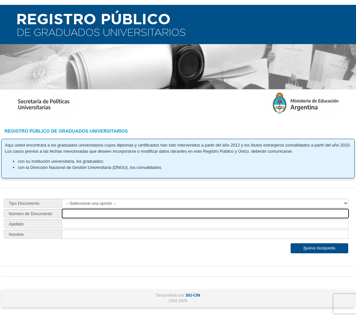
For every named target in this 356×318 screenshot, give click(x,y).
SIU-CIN (193, 295)
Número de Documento (30, 213)
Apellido (16, 224)
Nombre (16, 234)
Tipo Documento (24, 203)
